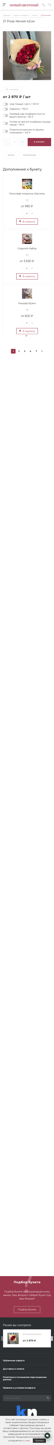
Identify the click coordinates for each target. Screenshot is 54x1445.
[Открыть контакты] (47, 1435)
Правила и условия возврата (19, 1388)
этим (27, 1440)
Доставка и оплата (13, 1369)
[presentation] (3, 1338)
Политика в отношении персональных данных (25, 1378)
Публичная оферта (13, 1360)
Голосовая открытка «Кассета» (27, 193)
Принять (39, 1440)
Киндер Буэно (27, 303)
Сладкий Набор (27, 248)
